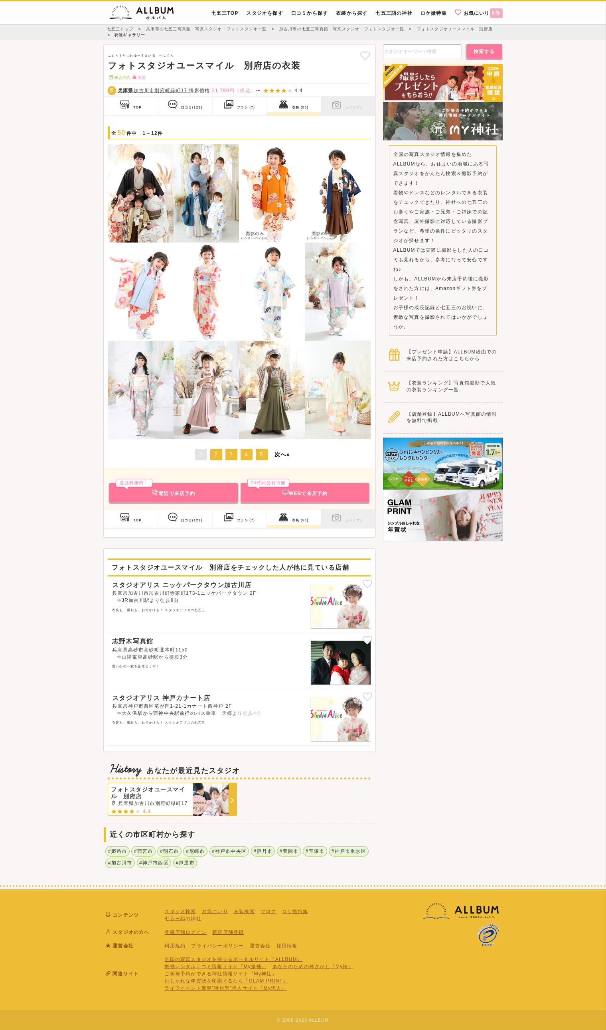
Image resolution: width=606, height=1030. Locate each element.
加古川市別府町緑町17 (153, 90)
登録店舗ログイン (185, 932)
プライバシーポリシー (217, 946)
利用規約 (175, 946)
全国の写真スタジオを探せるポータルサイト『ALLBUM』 (233, 959)
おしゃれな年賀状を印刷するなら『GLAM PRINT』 (226, 981)
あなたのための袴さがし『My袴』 (312, 966)
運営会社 (260, 946)
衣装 (294, 104)
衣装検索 (244, 911)
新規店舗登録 (228, 932)
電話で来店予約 (155, 489)
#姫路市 (117, 851)
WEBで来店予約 (287, 489)
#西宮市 (143, 851)
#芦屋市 (185, 863)
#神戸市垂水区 (349, 851)
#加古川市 (120, 863)
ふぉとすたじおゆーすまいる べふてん (141, 55)
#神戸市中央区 (229, 851)
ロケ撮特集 (295, 911)
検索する (484, 51)
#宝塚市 (315, 851)
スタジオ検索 (180, 911)
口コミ (185, 104)
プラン (239, 104)
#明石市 (169, 851)
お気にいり (479, 13)
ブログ (268, 911)
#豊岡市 (289, 851)
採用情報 (287, 946)
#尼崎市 (195, 851)
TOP (131, 104)
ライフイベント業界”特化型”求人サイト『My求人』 (225, 988)
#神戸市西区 (154, 863)
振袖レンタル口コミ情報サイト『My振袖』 (215, 966)
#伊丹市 (263, 851)
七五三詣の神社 (182, 918)
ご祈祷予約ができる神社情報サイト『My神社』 (220, 974)
